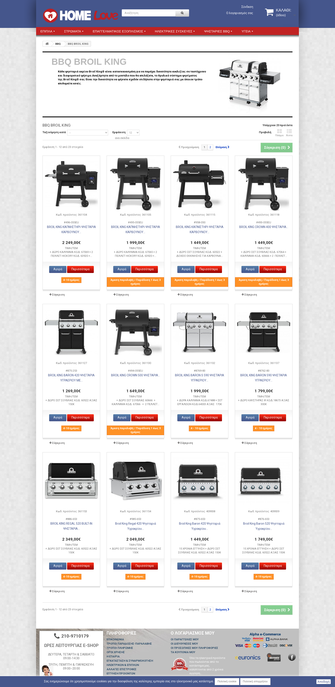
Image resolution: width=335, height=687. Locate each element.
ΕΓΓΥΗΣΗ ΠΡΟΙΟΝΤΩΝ (121, 673)
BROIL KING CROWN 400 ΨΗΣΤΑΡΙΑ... (263, 227)
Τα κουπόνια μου (183, 652)
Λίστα (289, 133)
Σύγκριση (58, 294)
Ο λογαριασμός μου (193, 633)
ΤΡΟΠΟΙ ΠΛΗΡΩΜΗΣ (120, 647)
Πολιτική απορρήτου (255, 681)
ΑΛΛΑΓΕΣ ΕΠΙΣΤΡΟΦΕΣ (122, 669)
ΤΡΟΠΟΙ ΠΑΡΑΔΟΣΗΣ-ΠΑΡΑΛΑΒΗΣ (129, 643)
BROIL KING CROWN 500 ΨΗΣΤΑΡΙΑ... (135, 375)
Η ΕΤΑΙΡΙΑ (113, 656)
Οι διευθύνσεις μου (184, 643)
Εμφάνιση (119, 132)
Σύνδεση (247, 7)
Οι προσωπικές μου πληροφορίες (194, 647)
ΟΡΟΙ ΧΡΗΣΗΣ (116, 652)
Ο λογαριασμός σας (239, 13)
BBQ (58, 43)
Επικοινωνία (115, 639)
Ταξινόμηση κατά (54, 132)
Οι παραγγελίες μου (185, 639)
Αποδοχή (323, 681)
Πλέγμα (279, 133)
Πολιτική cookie (227, 681)
